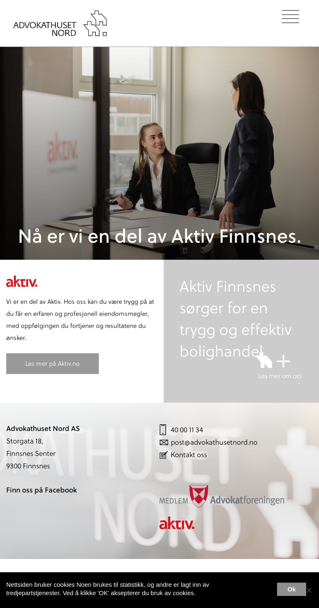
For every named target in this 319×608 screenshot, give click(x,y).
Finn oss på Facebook (41, 490)
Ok (291, 589)
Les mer (255, 589)
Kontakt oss (189, 455)
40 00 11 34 (187, 430)
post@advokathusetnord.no (214, 442)
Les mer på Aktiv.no (52, 363)
